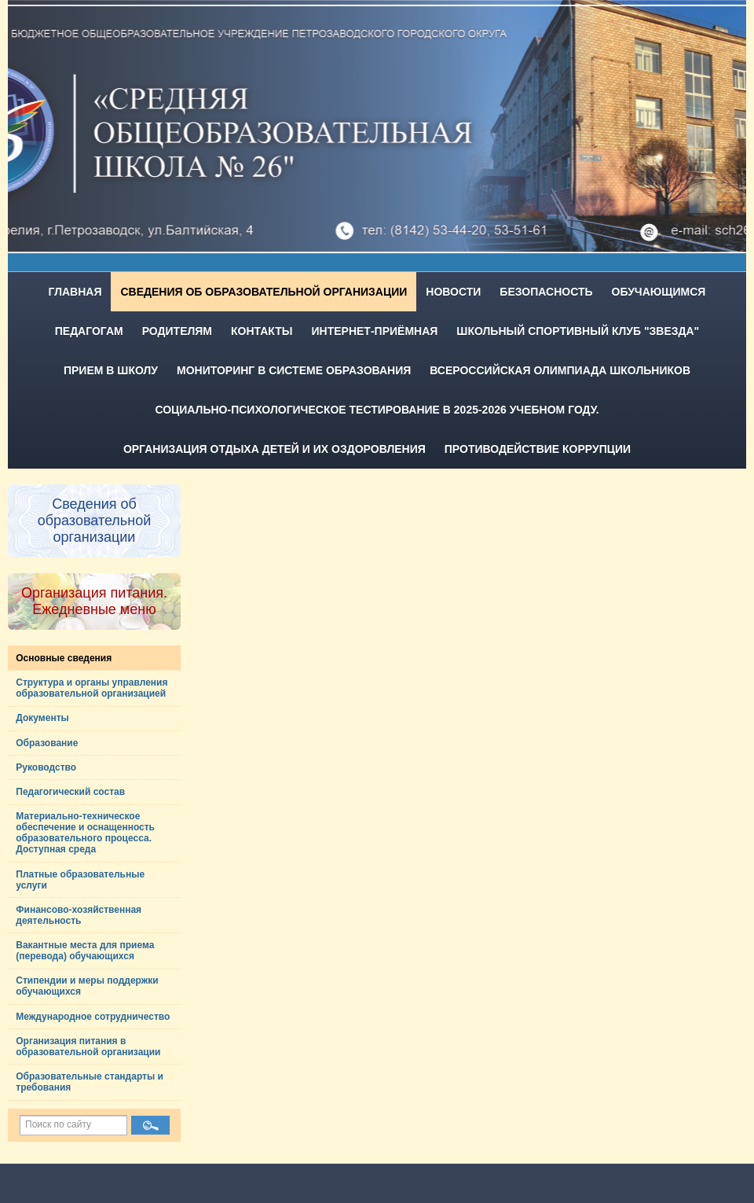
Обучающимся (659, 291)
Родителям (177, 331)
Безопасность (546, 291)
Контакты (261, 331)
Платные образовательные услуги (80, 880)
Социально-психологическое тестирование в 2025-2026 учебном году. (376, 409)
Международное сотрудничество (93, 1016)
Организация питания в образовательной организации (88, 1047)
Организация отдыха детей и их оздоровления (274, 449)
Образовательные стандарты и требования (89, 1082)
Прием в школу (111, 370)
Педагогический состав (70, 791)
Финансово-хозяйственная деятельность (78, 915)
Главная (75, 291)
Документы (42, 717)
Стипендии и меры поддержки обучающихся (87, 986)
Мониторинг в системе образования (294, 370)
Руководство (46, 767)
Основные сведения (64, 658)
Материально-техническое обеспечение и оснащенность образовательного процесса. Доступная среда (85, 833)
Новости (453, 291)
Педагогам (89, 331)
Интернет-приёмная (375, 331)
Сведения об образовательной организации (263, 291)
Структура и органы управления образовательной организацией (91, 688)
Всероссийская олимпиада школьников (560, 370)
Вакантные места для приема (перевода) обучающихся (85, 951)
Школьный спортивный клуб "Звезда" (577, 331)
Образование (47, 743)
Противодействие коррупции (538, 449)
